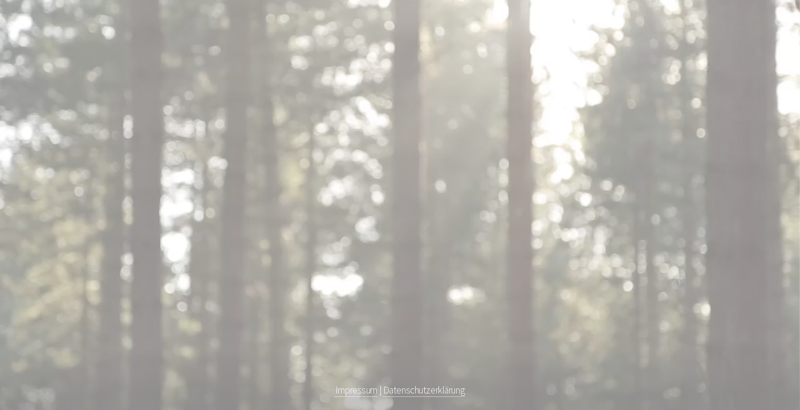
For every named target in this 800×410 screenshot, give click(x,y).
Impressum (356, 390)
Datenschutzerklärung (424, 390)
